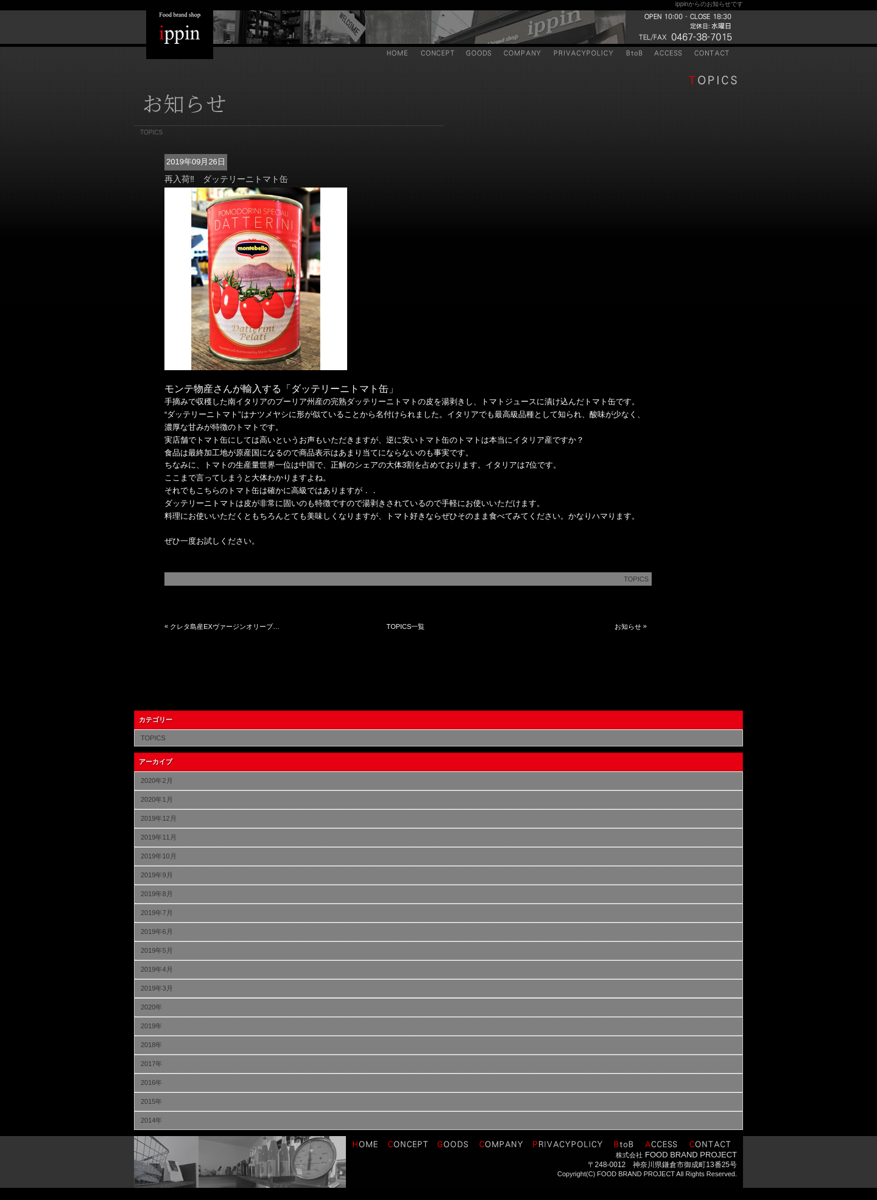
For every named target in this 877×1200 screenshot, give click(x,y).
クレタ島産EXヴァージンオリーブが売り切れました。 (226, 626)
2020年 (151, 1007)
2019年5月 (157, 950)
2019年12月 (159, 818)
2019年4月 (157, 969)
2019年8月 (157, 893)
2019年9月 (157, 875)
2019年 (151, 1026)
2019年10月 (159, 856)
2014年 (151, 1120)
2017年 (151, 1063)
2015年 (151, 1101)
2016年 (151, 1082)
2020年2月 (157, 780)
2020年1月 (157, 799)
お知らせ (628, 626)
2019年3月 (157, 988)
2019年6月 (157, 931)
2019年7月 (157, 912)
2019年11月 (159, 837)
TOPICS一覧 (406, 626)
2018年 (151, 1044)
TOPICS (636, 579)
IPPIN (179, 34)
